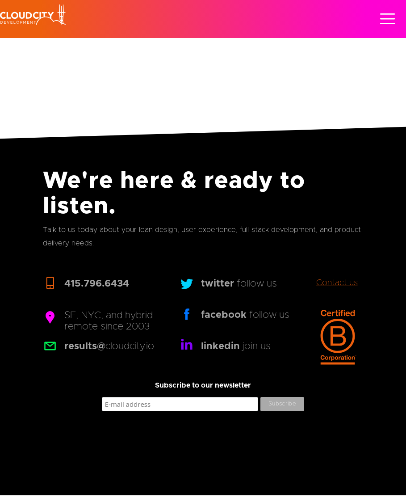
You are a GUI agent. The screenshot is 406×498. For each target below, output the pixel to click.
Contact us (337, 283)
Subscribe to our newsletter (203, 385)
